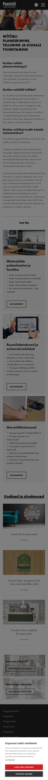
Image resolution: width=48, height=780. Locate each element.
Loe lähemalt (10, 760)
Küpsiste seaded (24, 774)
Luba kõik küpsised (24, 767)
